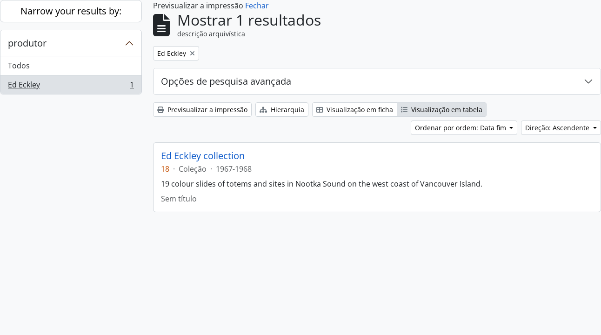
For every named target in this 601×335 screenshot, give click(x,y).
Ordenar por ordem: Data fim (461, 127)
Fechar (257, 5)
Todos (19, 65)
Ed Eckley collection (203, 155)
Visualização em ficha (354, 109)
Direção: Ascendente (558, 127)
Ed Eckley (70, 86)
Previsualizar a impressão (202, 109)
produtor (27, 43)
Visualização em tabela (441, 109)
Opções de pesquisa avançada (226, 81)
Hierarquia (282, 109)
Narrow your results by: (70, 11)
